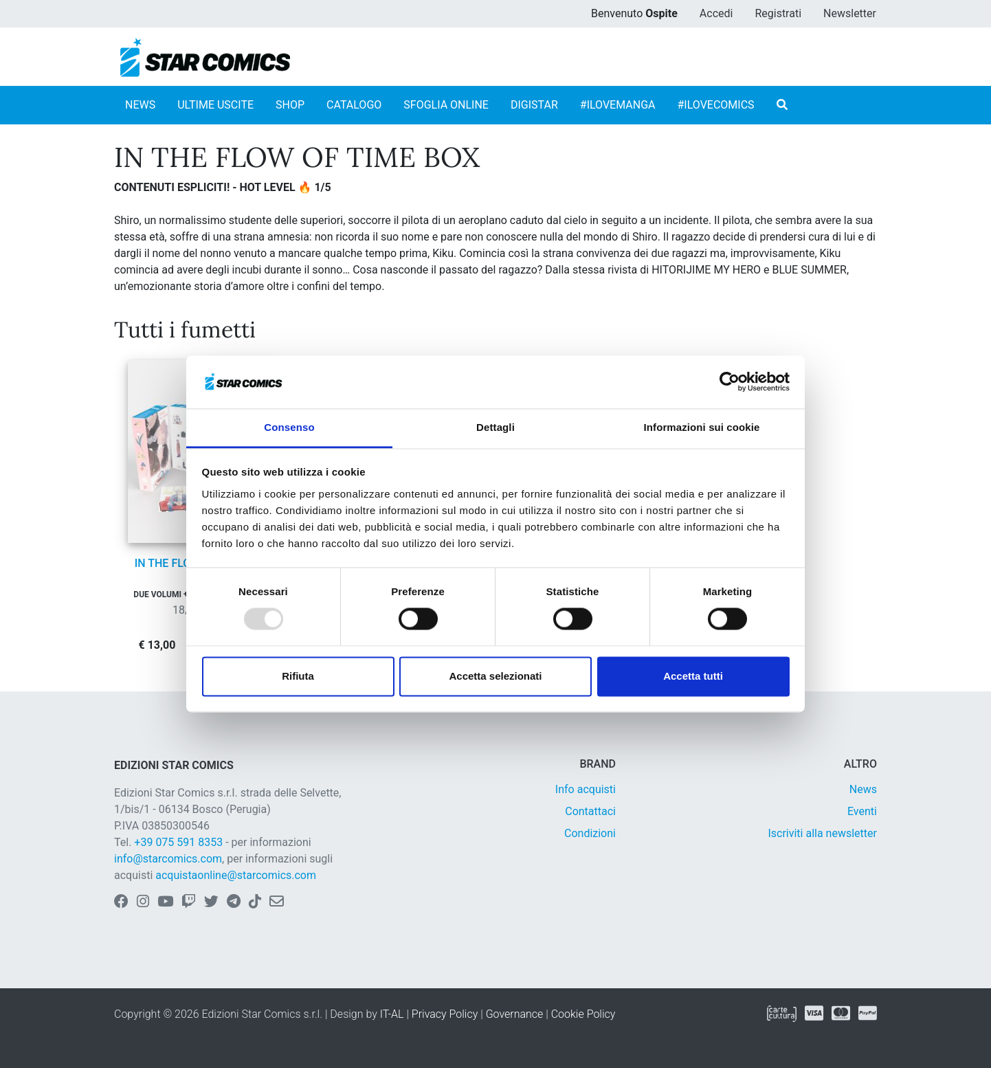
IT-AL (392, 1014)
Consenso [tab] (289, 427)
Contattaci (590, 811)
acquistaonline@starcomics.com (235, 875)
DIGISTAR (534, 104)
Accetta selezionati (495, 676)
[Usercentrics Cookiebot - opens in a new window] (729, 382)
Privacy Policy (445, 1014)
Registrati (778, 13)
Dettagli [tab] (495, 427)
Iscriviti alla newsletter (822, 833)
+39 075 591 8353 (178, 842)
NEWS (140, 104)
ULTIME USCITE (215, 104)
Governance (515, 1014)
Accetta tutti (693, 676)
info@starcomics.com (168, 858)
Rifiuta (298, 676)
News (863, 789)
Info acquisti (585, 789)
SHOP (290, 104)
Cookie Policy (583, 1014)
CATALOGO (353, 104)
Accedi (716, 13)
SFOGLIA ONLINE (446, 104)
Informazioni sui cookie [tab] (702, 427)
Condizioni (590, 833)
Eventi (862, 811)
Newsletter (849, 13)
